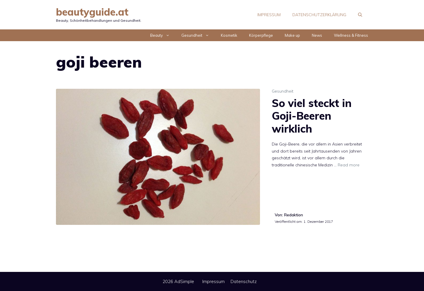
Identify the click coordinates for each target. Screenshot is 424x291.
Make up (292, 35)
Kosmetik (229, 35)
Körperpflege (261, 35)
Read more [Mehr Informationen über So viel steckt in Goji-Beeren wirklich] (349, 165)
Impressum (269, 14)
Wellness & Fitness (351, 35)
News (317, 35)
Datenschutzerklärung (319, 14)
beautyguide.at (92, 12)
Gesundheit (198, 35)
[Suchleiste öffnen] (360, 15)
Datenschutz (244, 281)
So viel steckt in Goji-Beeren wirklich (312, 115)
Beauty (162, 35)
